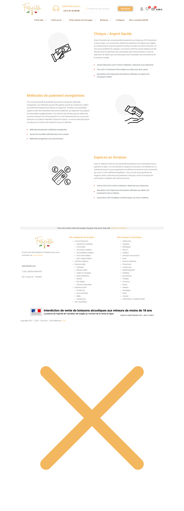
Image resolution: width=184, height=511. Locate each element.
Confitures (81, 290)
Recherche (125, 9)
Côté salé (38, 20)
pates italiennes (83, 276)
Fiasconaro (127, 264)
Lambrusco (127, 267)
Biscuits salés (82, 270)
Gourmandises (82, 293)
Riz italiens (81, 282)
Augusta (126, 244)
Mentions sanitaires (119, 228)
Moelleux (126, 273)
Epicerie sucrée (81, 287)
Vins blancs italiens (84, 250)
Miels (79, 296)
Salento (126, 287)
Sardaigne (127, 290)
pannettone (127, 276)
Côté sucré (56, 20)
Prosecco (126, 282)
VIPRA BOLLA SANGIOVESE (134, 299)
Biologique (127, 247)
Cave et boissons (81, 241)
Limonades (81, 247)
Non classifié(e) (81, 302)
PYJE (64, 321)
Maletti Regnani (129, 270)
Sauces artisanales (84, 285)
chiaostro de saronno (131, 255)
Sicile (124, 293)
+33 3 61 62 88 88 (71, 11)
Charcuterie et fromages (80, 20)
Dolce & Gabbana (129, 261)
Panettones (81, 299)
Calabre (126, 253)
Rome (125, 285)
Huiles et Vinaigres (84, 273)
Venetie (125, 296)
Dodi (124, 258)
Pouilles (126, 279)
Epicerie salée (80, 264)
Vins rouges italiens (84, 258)
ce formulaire (37, 255)
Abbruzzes (127, 241)
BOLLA (125, 250)
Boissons (104, 20)
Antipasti (80, 267)
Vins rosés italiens (84, 255)
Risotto (79, 279)
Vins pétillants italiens (85, 253)
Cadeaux (120, 20)
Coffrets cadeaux (81, 261)
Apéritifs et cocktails (85, 244)
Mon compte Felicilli (138, 20)
